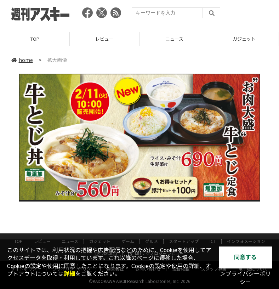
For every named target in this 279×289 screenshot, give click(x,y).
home (22, 59)
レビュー (104, 38)
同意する (245, 257)
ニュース (174, 38)
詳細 (69, 274)
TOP (34, 38)
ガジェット (244, 38)
